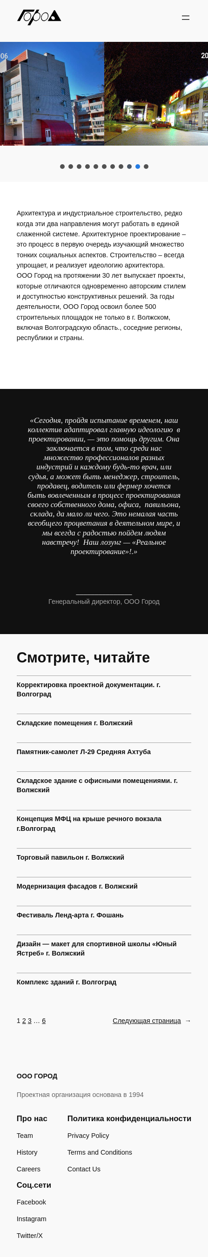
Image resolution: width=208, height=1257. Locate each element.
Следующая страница (152, 1020)
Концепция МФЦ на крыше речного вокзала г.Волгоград (89, 823)
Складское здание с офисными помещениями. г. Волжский (97, 785)
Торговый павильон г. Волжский (70, 857)
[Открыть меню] (185, 17)
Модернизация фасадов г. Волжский (77, 886)
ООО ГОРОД (37, 1076)
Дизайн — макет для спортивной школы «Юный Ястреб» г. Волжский (97, 948)
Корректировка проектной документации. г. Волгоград (89, 689)
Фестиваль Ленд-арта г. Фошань (70, 915)
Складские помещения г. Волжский (75, 723)
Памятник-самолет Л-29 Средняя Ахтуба (84, 752)
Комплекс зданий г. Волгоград (66, 982)
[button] (62, 166)
